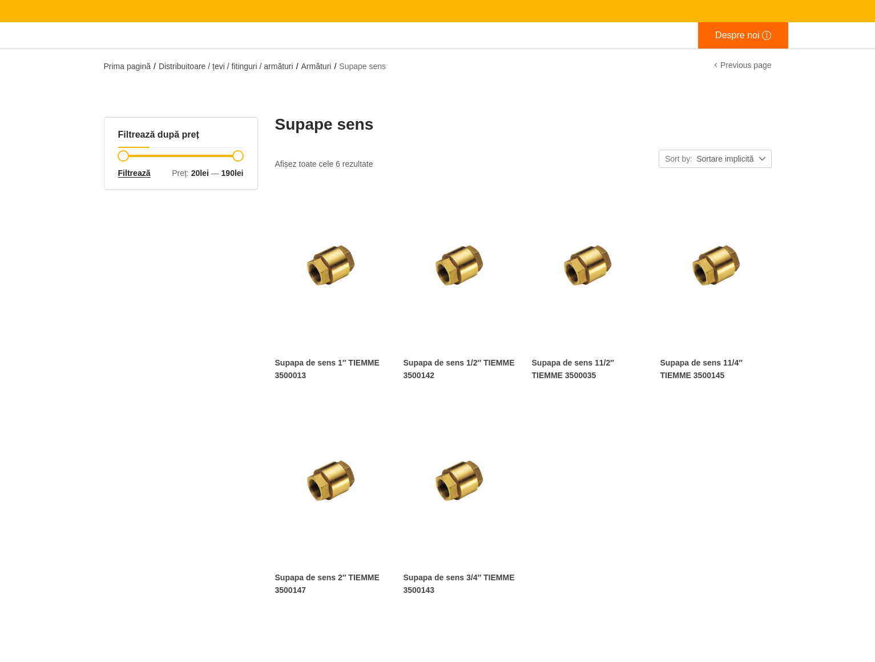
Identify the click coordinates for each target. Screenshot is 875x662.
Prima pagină (127, 66)
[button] (731, 159)
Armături (316, 66)
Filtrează (134, 173)
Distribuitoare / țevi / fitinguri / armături (226, 66)
